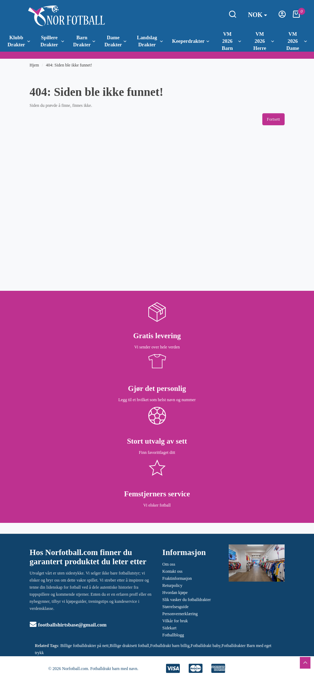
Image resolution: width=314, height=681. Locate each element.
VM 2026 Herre (263, 41)
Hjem (34, 65)
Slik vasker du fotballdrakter (186, 599)
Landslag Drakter (150, 41)
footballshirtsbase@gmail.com (68, 625)
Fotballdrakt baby (205, 645)
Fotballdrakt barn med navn (113, 668)
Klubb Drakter (18, 41)
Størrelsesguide (175, 606)
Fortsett (273, 119)
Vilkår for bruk (175, 620)
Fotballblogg (173, 635)
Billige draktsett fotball (129, 645)
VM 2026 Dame (296, 41)
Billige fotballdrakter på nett (85, 645)
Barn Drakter (84, 41)
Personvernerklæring (180, 613)
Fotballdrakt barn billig (169, 645)
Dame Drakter (115, 41)
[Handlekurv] (296, 16)
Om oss (168, 564)
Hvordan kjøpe (175, 592)
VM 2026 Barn (231, 41)
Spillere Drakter (52, 41)
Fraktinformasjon (177, 578)
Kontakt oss (172, 571)
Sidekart (169, 627)
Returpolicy (172, 585)
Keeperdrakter (190, 41)
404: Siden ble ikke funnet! (69, 65)
